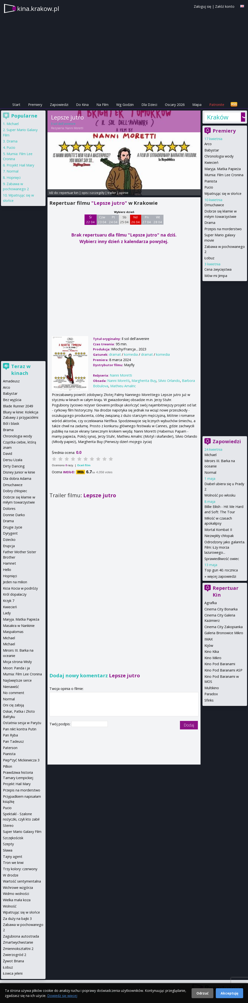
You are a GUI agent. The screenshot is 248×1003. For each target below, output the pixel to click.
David (7, 453)
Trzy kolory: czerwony (20, 869)
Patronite (216, 104)
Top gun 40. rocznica (221, 570)
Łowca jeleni (13, 973)
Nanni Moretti (74, 128)
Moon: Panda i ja (16, 668)
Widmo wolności (16, 893)
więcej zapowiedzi (221, 576)
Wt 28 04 (158, 219)
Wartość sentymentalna (22, 881)
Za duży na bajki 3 (17, 918)
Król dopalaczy (14, 594)
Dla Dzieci (149, 104)
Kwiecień (211, 162)
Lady (7, 613)
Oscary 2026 (175, 104)
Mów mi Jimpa (215, 275)
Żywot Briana (13, 961)
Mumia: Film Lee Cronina (223, 175)
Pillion (7, 766)
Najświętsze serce (17, 680)
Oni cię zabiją (13, 705)
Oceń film (83, 465)
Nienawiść (11, 686)
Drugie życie (12, 527)
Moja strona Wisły (17, 661)
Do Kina (82, 104)
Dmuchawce (214, 205)
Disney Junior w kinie (19, 472)
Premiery (35, 104)
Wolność (9, 906)
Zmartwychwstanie (18, 942)
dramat (115, 354)
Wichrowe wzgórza (18, 887)
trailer (112, 192)
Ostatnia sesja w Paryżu (22, 722)
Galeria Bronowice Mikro (223, 633)
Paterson (10, 747)
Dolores (9, 508)
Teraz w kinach (21, 369)
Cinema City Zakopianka (223, 626)
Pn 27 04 (146, 219)
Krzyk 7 (8, 600)
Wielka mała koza (17, 900)
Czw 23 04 (102, 219)
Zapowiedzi (59, 104)
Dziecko (9, 539)
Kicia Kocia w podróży (20, 588)
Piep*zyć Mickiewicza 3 (21, 760)
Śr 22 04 (90, 219)
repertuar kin (68, 192)
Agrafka (210, 602)
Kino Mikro (212, 658)
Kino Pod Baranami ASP (223, 670)
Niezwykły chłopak (219, 535)
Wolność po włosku (219, 495)
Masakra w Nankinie (19, 625)
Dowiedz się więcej (62, 995)
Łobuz (209, 258)
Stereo (8, 825)
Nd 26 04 (135, 219)
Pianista (210, 181)
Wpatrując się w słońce (222, 193)
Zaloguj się (202, 6)
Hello (7, 569)
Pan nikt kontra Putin (19, 729)
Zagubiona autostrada (21, 936)
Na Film (102, 104)
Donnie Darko (14, 515)
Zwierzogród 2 (14, 954)
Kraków (217, 117)
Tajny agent (12, 856)
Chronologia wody (218, 156)
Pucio (208, 187)
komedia (131, 354)
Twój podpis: (60, 724)
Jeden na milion (15, 582)
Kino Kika (211, 651)
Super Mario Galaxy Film (22, 831)
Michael (210, 454)
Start (16, 104)
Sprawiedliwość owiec (221, 558)
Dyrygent (10, 533)
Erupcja (9, 546)
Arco (208, 144)
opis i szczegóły (93, 192)
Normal (210, 472)
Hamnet (9, 563)
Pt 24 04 (113, 219)
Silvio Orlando (169, 380)
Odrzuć (202, 993)
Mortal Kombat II (218, 529)
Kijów (208, 645)
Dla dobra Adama (17, 478)
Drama (209, 222)
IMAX (208, 639)
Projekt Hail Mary (20, 165)
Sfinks (209, 700)
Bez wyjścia (12, 399)
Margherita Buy (144, 380)
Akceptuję (229, 993)
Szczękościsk (13, 838)
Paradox (211, 694)
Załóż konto (224, 6)
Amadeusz (11, 381)
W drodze (10, 875)
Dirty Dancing (14, 466)
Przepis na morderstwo (223, 229)
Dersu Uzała (12, 460)
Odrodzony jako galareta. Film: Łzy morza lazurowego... (224, 547)
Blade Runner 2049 (18, 406)
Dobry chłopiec (15, 491)
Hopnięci (14, 177)
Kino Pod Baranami (219, 664)
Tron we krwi (13, 862)
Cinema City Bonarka (221, 609)
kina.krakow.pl (38, 8)
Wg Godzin (125, 104)
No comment (13, 692)
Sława (7, 850)
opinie (123, 192)
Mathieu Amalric (123, 386)
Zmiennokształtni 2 (18, 948)
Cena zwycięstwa (218, 269)
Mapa (197, 104)
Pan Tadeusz (13, 741)
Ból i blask (11, 423)
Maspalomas (13, 631)
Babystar (211, 150)
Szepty (8, 844)
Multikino (211, 688)
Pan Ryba (10, 735)
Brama (8, 429)
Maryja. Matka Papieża (222, 168)
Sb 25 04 (124, 219)
